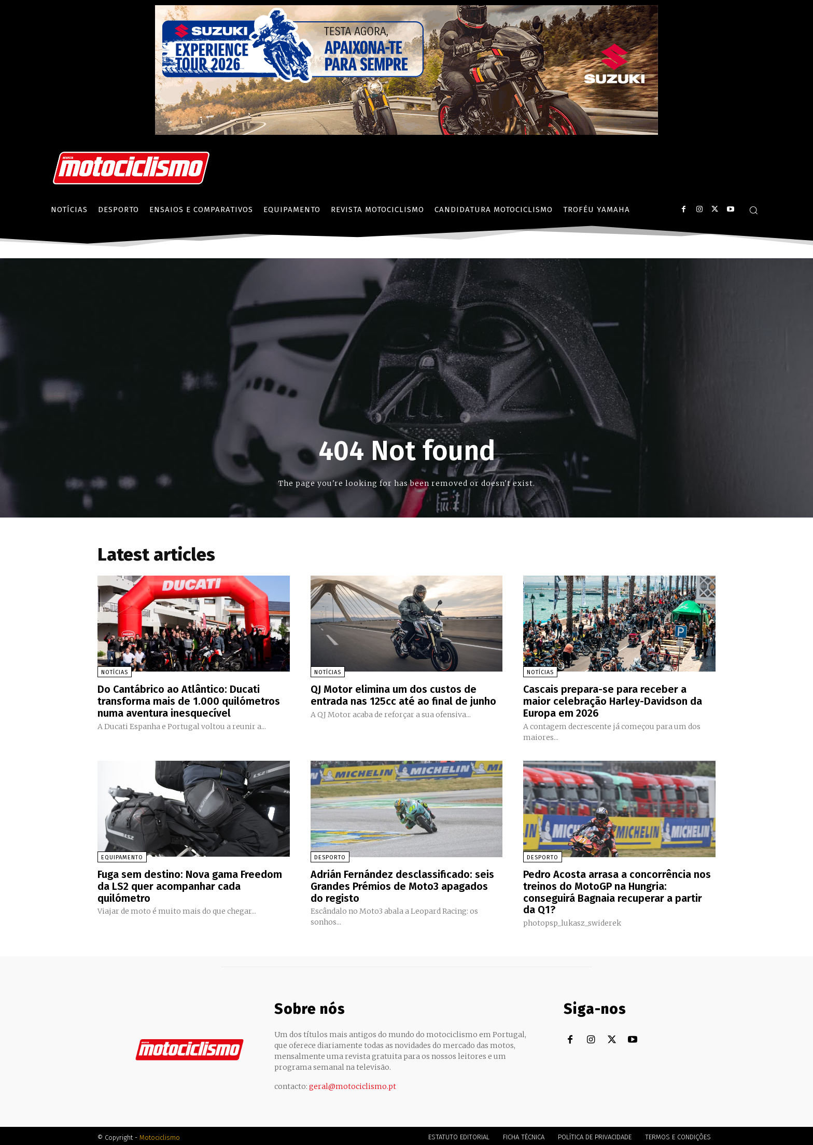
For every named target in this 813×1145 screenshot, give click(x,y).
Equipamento (122, 856)
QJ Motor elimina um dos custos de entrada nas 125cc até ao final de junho (403, 695)
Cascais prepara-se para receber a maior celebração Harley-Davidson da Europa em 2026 (613, 700)
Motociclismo (159, 1134)
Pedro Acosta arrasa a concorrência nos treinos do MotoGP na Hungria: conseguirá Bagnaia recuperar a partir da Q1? (617, 890)
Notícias (114, 672)
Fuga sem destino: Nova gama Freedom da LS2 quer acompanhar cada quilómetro (189, 884)
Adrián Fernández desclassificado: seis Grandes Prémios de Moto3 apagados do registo (402, 884)
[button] (753, 210)
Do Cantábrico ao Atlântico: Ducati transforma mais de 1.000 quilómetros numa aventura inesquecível (188, 700)
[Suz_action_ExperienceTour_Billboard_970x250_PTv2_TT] (406, 132)
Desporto (330, 856)
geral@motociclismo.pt (352, 1083)
